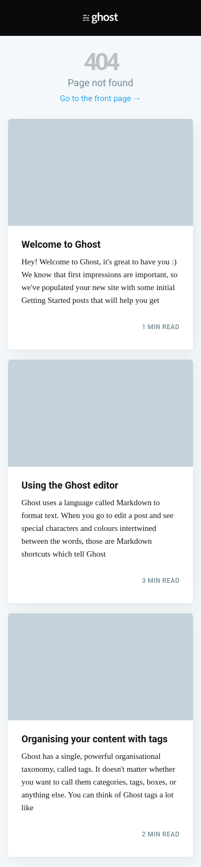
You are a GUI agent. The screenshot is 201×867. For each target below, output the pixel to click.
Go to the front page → (101, 98)
